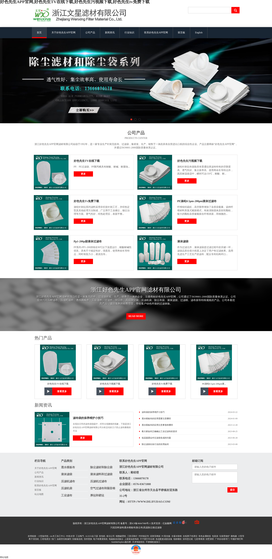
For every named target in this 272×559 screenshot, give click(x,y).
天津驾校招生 (138, 542)
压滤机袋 (66, 488)
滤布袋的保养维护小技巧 (88, 417)
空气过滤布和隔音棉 (102, 488)
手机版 (190, 523)
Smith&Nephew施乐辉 (121, 542)
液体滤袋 (182, 241)
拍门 (54, 539)
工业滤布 (66, 495)
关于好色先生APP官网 (63, 32)
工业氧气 (80, 536)
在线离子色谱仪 (190, 536)
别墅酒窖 (210, 539)
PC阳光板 (166, 536)
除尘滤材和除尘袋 (101, 467)
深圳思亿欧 (188, 539)
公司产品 (90, 32)
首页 (39, 32)
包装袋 (215, 536)
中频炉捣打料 (237, 539)
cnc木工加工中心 (57, 536)
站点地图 (39, 494)
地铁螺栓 (177, 539)
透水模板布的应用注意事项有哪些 (157, 425)
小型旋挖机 (43, 536)
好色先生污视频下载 (189, 160)
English (198, 32)
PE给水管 (70, 536)
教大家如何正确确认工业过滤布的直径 (159, 431)
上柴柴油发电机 (131, 539)
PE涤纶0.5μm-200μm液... (214, 383)
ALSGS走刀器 (91, 536)
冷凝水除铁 (176, 536)
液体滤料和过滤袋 (101, 474)
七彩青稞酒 (199, 539)
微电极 (234, 536)
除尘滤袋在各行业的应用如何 (155, 444)
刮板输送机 (77, 539)
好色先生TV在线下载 (87, 160)
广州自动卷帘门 (222, 539)
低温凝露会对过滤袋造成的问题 (156, 438)
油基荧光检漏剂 (64, 539)
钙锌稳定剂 (144, 536)
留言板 (181, 32)
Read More (136, 316)
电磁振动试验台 (116, 539)
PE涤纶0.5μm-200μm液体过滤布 (197, 201)
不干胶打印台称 (147, 539)
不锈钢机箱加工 (153, 542)
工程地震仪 (45, 539)
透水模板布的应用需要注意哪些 (156, 418)
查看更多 (62, 391)
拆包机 (102, 536)
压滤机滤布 (68, 481)
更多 (83, 174)
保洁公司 (110, 536)
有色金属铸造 (204, 536)
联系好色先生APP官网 (156, 32)
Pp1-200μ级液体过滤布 (88, 241)
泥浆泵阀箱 (155, 536)
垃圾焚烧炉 (224, 536)
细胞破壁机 (121, 536)
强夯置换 (88, 539)
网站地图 (4, 557)
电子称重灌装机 (100, 539)
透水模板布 (68, 467)
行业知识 (129, 32)
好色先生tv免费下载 (86, 201)
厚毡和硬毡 (97, 495)
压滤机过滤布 (98, 481)
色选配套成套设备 (164, 539)
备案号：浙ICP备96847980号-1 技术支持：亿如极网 (153, 523)
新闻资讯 (110, 32)
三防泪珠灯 (132, 536)
